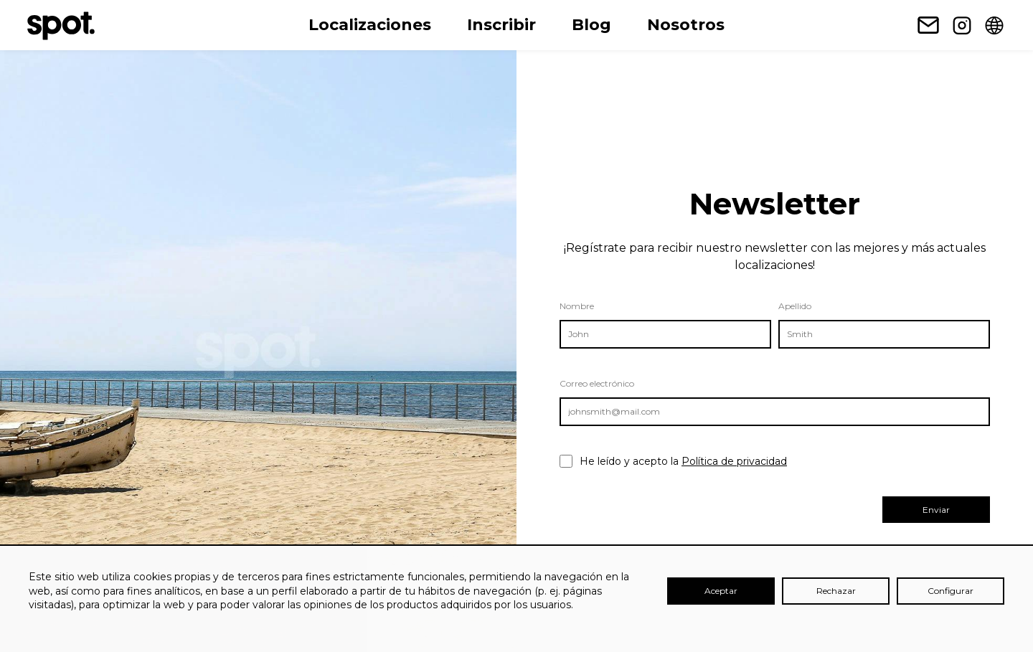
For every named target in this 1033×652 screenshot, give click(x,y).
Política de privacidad (734, 461)
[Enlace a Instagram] (962, 25)
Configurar (950, 590)
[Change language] (994, 25)
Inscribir (501, 25)
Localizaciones (369, 25)
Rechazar (836, 590)
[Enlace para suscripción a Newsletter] (928, 25)
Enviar (936, 509)
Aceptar (720, 590)
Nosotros (686, 25)
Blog (591, 25)
